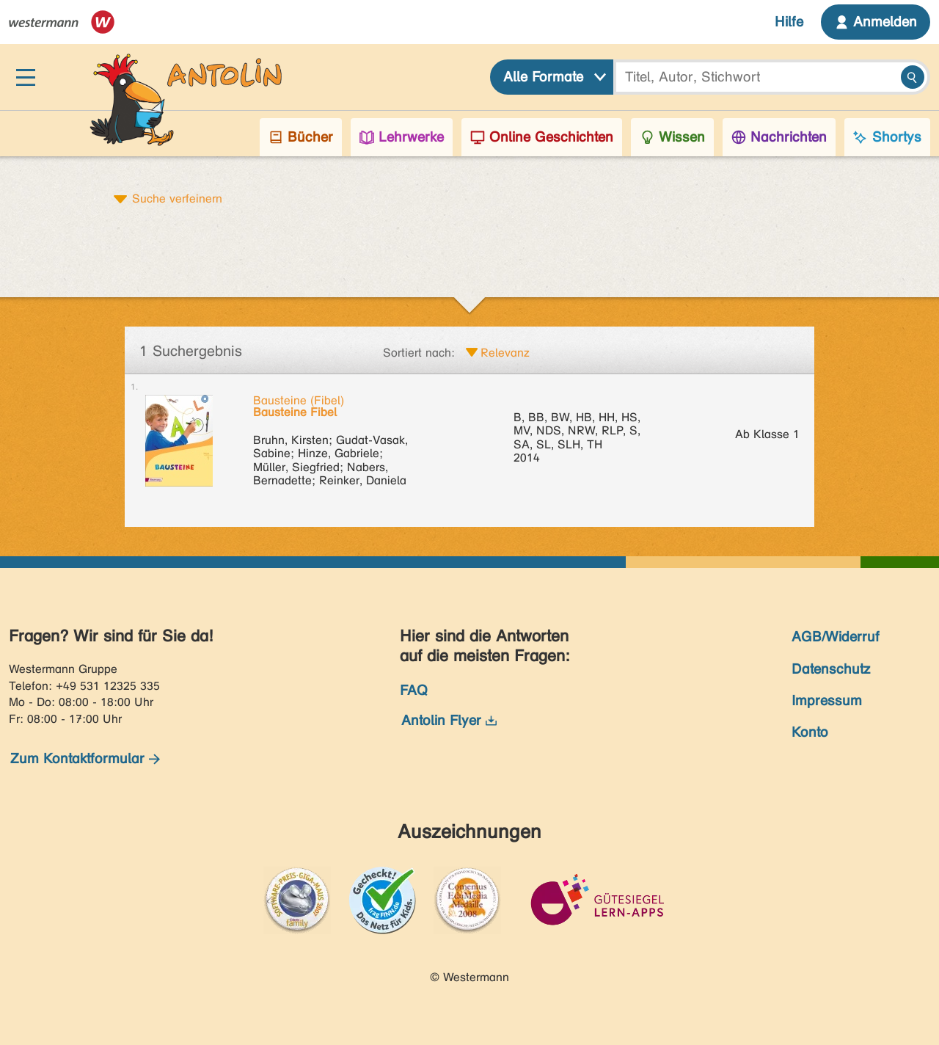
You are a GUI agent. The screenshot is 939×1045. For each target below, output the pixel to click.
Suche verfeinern (177, 198)
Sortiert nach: (419, 353)
